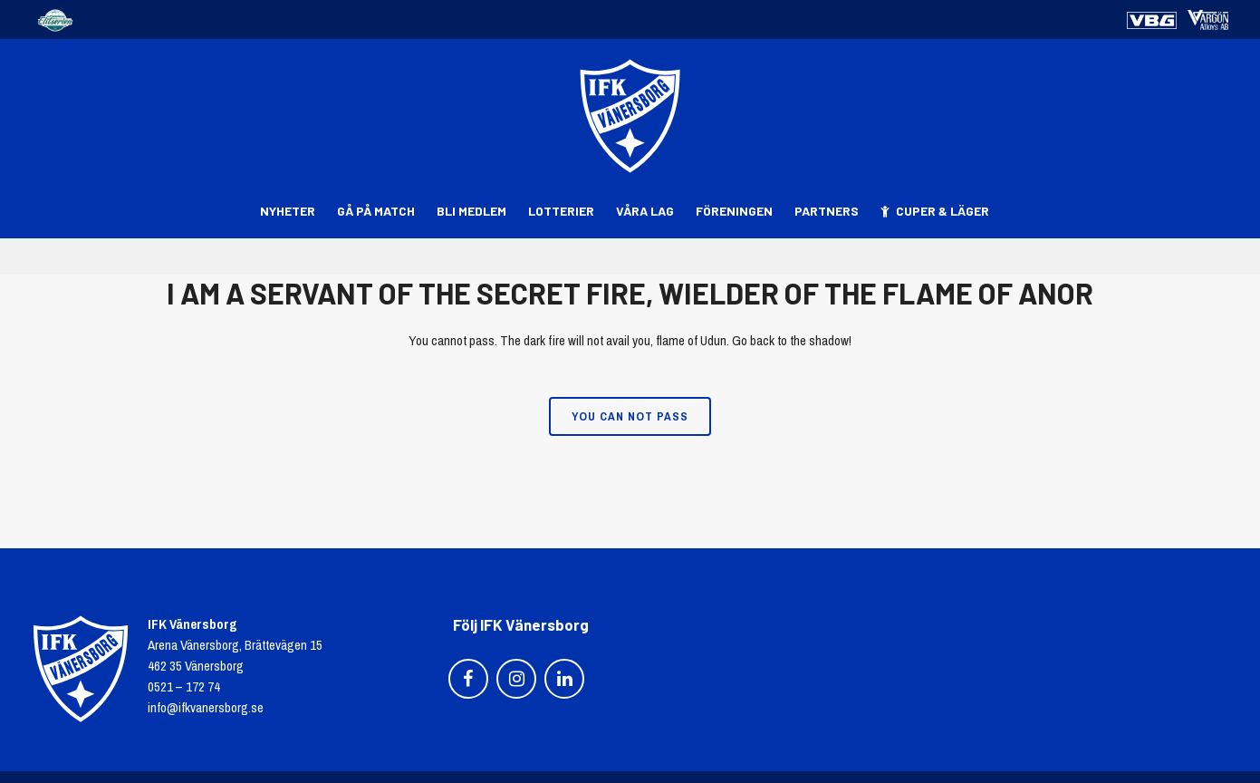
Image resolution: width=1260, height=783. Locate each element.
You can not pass (630, 416)
